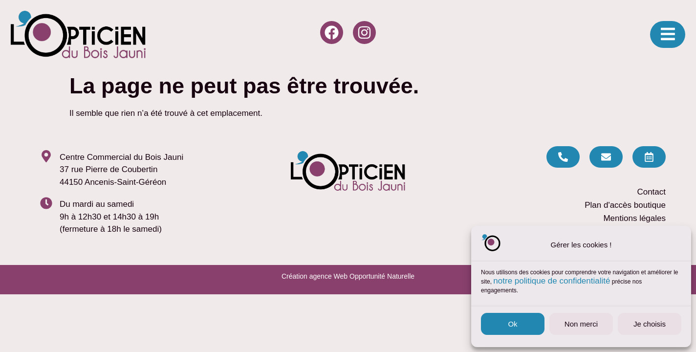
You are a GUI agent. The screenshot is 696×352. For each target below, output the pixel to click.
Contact (651, 192)
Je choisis (649, 324)
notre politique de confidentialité (551, 281)
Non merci (581, 324)
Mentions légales (634, 218)
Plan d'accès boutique (625, 205)
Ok (512, 324)
